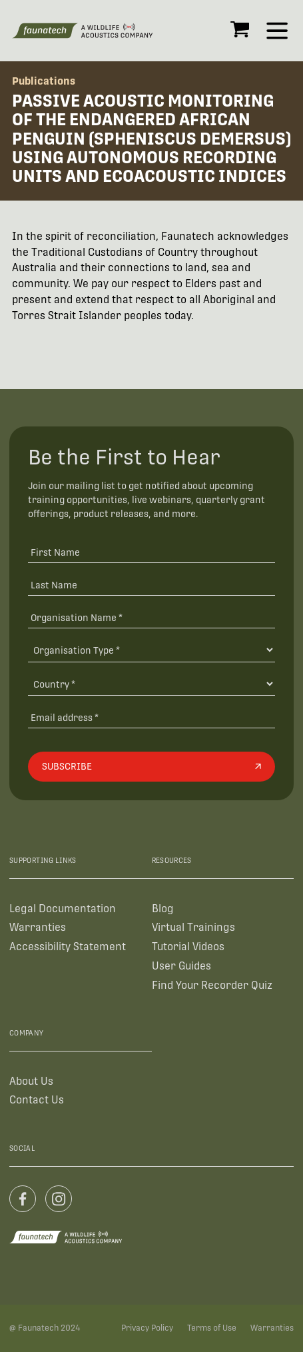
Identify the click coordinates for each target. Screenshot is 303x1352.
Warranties (37, 927)
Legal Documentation (62, 908)
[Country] (151, 684)
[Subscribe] (151, 766)
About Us (31, 1081)
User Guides (181, 966)
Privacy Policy (147, 1328)
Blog (163, 908)
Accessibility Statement (67, 946)
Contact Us (36, 1099)
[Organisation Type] (151, 650)
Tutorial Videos (188, 946)
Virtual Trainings (193, 927)
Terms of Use (211, 1328)
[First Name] (151, 551)
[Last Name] (151, 584)
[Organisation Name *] (151, 616)
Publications (43, 81)
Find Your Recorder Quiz (212, 985)
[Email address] (151, 716)
